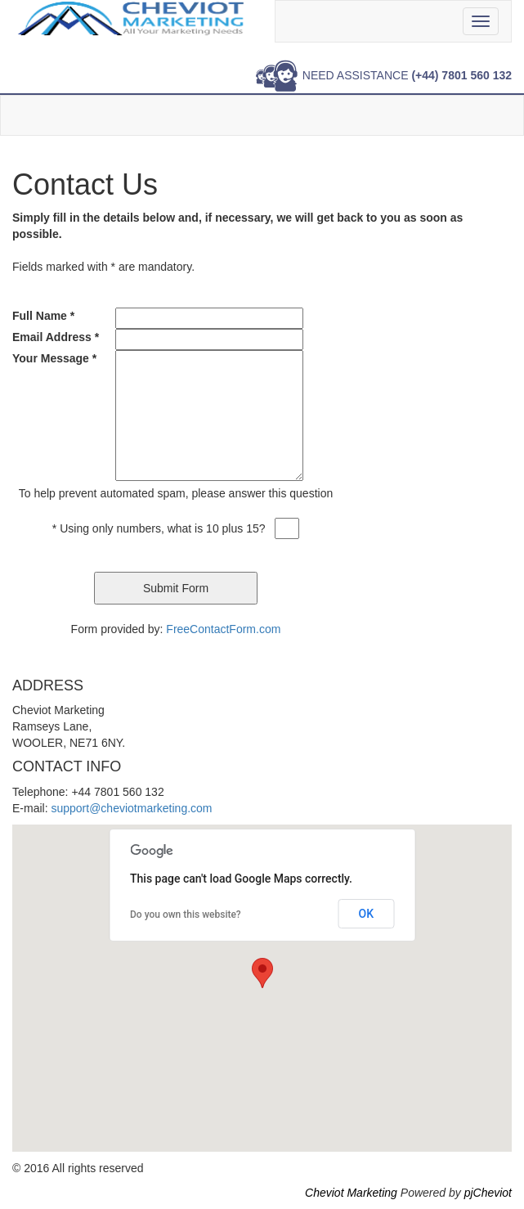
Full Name (43, 315)
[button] (262, 973)
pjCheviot (488, 1192)
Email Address (55, 337)
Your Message (54, 358)
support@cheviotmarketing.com (131, 808)
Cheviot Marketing (351, 1192)
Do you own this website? (185, 914)
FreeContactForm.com (223, 629)
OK (366, 913)
